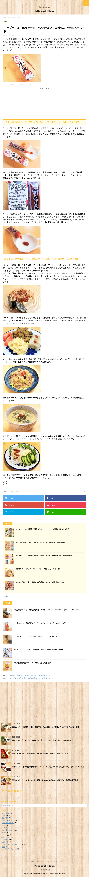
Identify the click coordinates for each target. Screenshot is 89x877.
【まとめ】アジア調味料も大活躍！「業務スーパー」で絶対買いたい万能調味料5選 (44, 555)
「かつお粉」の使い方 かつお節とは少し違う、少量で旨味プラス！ (30, 676)
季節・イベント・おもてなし (12, 844)
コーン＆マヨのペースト (22, 439)
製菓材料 (5, 818)
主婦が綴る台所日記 (44, 870)
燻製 (3, 847)
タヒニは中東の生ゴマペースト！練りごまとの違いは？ (32, 663)
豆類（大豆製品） (8, 823)
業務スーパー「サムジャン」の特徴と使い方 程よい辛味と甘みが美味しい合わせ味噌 (41, 740)
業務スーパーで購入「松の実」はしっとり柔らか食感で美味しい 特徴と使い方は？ (41, 753)
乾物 (3, 825)
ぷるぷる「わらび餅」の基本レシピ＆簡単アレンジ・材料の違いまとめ (40, 582)
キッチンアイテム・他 (8, 849)
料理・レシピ (5, 837)
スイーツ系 (6, 839)
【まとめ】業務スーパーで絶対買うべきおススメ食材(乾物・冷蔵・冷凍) (40, 542)
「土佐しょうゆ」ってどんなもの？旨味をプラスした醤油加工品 (35, 636)
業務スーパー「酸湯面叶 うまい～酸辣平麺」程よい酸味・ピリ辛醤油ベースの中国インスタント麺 (45, 727)
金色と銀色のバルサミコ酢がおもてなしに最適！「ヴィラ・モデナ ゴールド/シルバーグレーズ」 (46, 610)
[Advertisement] (44, 103)
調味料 (6, 596)
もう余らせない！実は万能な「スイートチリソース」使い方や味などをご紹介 (40, 623)
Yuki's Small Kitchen (44, 11)
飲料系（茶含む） (8, 830)
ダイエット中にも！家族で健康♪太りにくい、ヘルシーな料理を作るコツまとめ (42, 529)
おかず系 (5, 842)
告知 (60, 861)
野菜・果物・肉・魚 (9, 820)
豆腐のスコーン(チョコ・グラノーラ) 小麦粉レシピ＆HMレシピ (38, 569)
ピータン (51, 273)
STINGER (62, 873)
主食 (3, 828)
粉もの (4, 832)
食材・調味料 (5, 813)
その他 (4, 835)
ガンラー (14, 279)
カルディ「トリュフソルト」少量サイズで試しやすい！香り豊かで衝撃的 (38, 649)
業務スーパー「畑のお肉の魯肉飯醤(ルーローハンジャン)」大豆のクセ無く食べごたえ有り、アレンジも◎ (48, 767)
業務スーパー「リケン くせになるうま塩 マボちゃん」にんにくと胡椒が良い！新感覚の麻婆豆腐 (45, 780)
